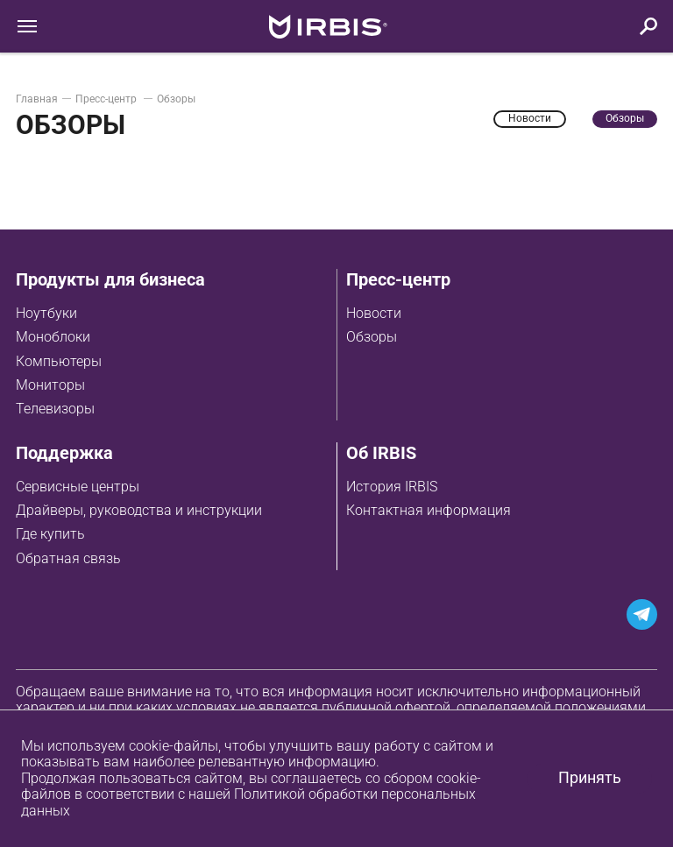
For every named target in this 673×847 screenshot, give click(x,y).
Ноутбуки (46, 313)
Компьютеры (59, 361)
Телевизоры (55, 408)
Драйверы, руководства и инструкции (139, 510)
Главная (37, 99)
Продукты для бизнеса (110, 279)
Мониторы (50, 385)
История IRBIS (391, 486)
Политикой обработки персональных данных (248, 802)
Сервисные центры (77, 486)
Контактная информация (428, 510)
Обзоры (371, 336)
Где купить (50, 534)
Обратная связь (68, 558)
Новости (373, 313)
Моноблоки (53, 336)
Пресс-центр (107, 99)
